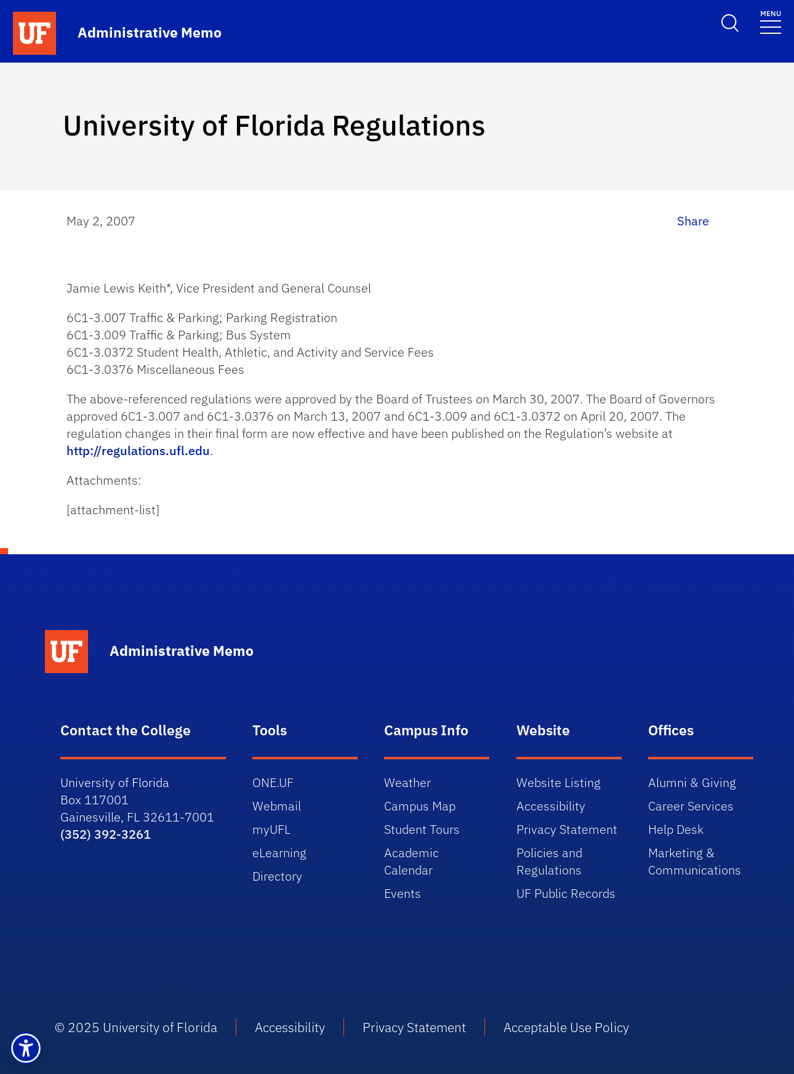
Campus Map (419, 805)
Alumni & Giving (692, 782)
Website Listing (558, 782)
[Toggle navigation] (770, 21)
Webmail (276, 805)
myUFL (271, 829)
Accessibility (550, 805)
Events (402, 893)
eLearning (279, 852)
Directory (277, 876)
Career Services (691, 805)
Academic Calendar (411, 861)
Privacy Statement (566, 829)
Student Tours (422, 829)
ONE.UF (273, 782)
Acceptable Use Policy (566, 1027)
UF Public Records (566, 893)
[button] (26, 1048)
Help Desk (676, 829)
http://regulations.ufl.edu (138, 450)
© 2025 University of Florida (136, 1027)
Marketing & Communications (694, 861)
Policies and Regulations (549, 861)
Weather (407, 782)
